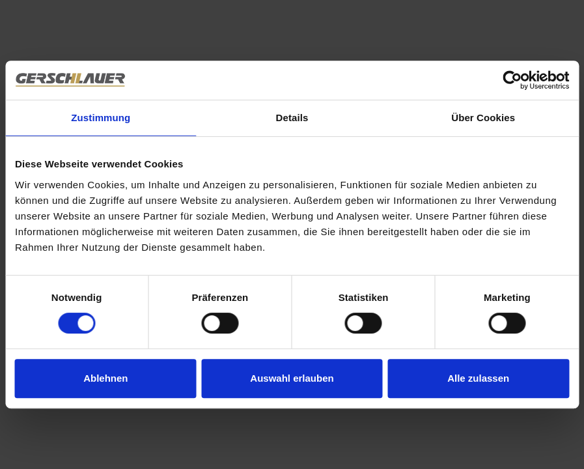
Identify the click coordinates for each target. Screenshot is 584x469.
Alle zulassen (478, 378)
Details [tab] (292, 117)
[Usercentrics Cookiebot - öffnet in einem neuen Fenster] (512, 80)
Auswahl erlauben (291, 378)
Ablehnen (105, 378)
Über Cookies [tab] (483, 117)
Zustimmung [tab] (100, 117)
